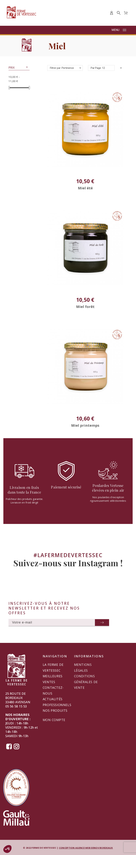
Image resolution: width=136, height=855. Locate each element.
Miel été (85, 188)
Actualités (53, 699)
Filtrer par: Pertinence (62, 68)
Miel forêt (85, 306)
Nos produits (55, 710)
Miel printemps (85, 425)
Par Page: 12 (98, 68)
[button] (27, 67)
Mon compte (54, 720)
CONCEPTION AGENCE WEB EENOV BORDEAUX (86, 847)
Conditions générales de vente (86, 682)
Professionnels (57, 705)
